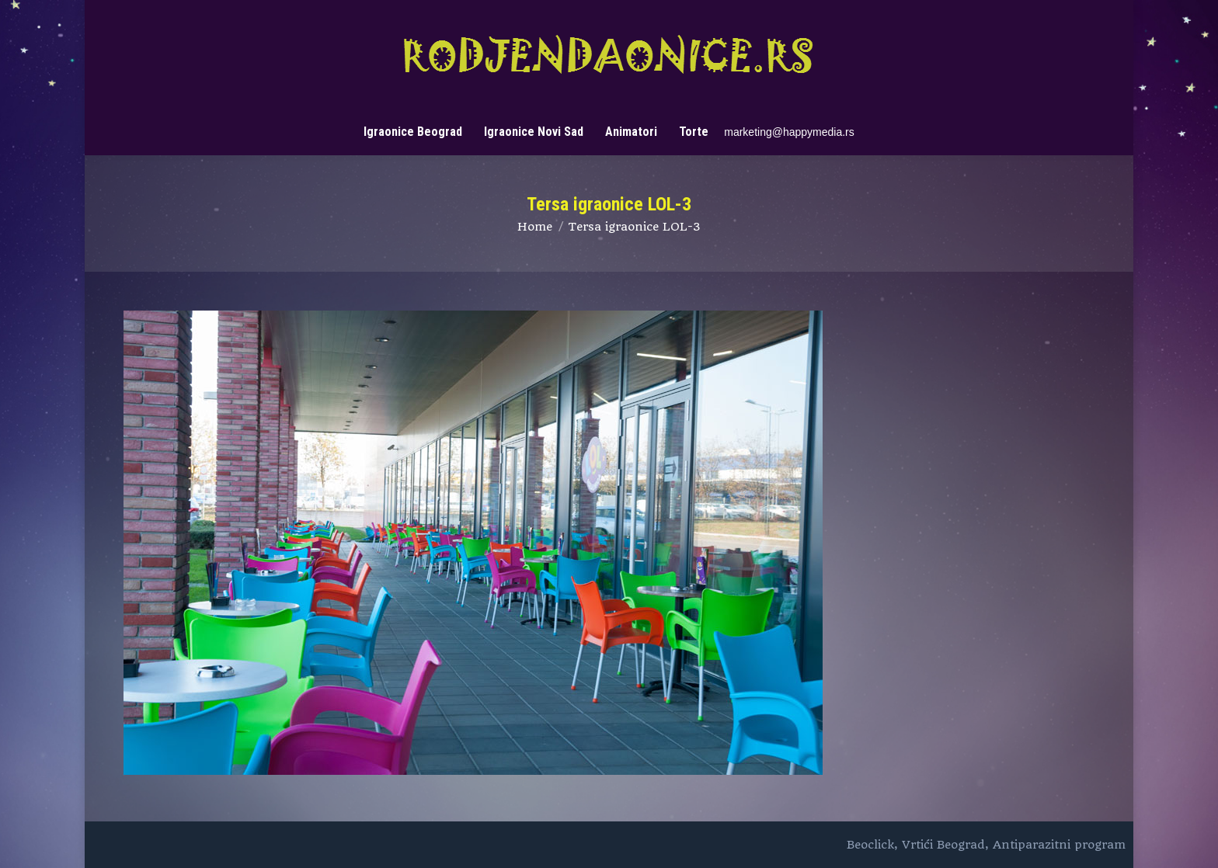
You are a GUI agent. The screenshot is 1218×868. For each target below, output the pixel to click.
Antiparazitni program (1059, 845)
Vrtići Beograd (943, 845)
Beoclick (870, 845)
